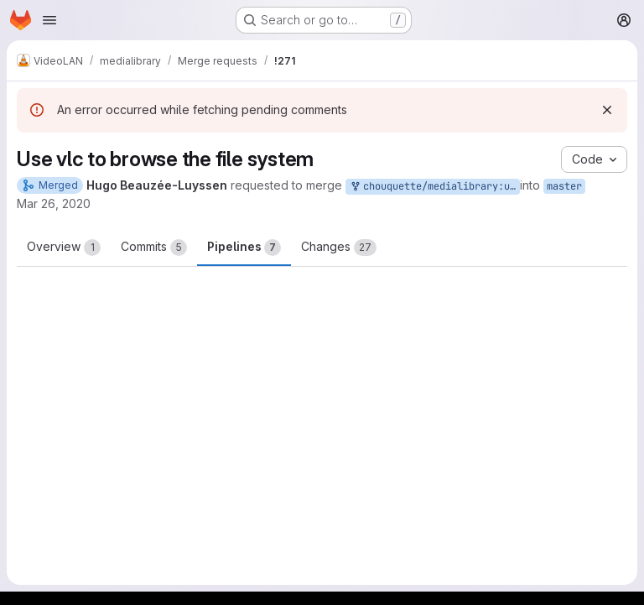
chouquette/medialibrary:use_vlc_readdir (434, 187)
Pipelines (244, 247)
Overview (64, 247)
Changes (339, 247)
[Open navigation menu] (49, 20)
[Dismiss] (607, 110)
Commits (154, 247)
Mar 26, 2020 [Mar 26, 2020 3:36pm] (54, 203)
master (564, 186)
